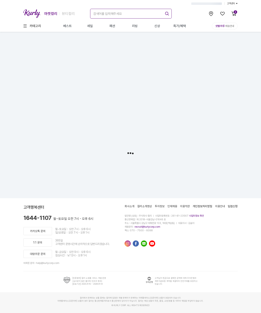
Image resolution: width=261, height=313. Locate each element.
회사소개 (129, 206)
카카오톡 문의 (37, 231)
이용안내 (220, 206)
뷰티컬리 (68, 13)
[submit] (166, 13)
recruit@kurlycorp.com (147, 226)
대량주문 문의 (37, 254)
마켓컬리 (50, 13)
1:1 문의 (37, 242)
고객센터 (232, 3)
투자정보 (160, 206)
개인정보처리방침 (202, 206)
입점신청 (233, 206)
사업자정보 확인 (196, 215)
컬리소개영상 (144, 206)
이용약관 (185, 206)
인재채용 (172, 206)
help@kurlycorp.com (47, 263)
